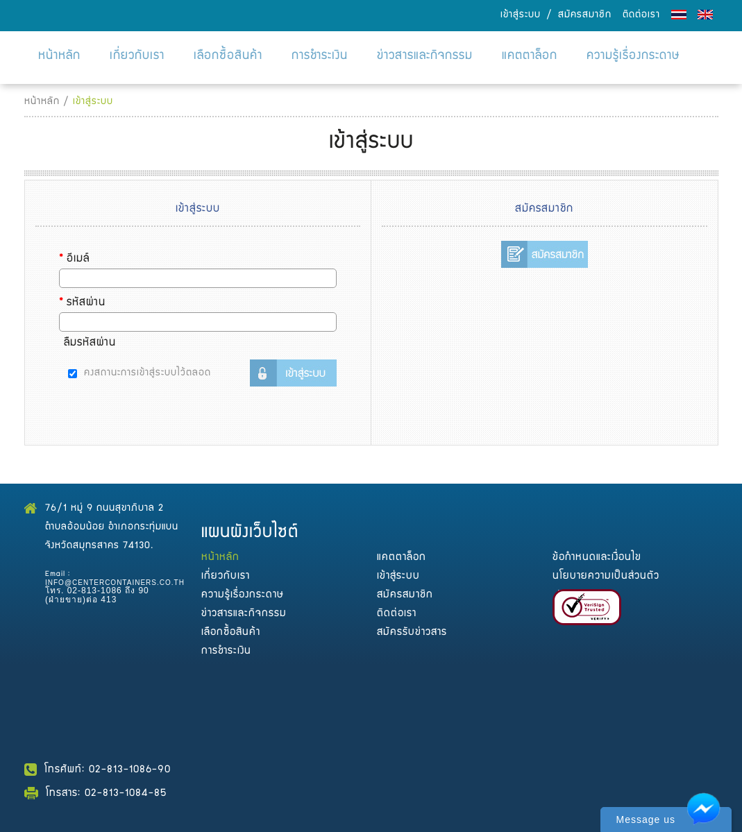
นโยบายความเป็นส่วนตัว (606, 576)
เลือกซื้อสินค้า (228, 56)
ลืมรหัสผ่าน (90, 343)
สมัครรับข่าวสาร (412, 632)
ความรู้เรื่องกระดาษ (633, 56)
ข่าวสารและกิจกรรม (425, 56)
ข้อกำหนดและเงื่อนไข (597, 557)
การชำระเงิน (320, 56)
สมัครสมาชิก (585, 15)
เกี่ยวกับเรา (137, 56)
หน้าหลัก (59, 56)
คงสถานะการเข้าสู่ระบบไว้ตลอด (147, 373)
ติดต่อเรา (641, 15)
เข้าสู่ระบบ (520, 15)
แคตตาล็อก (529, 56)
